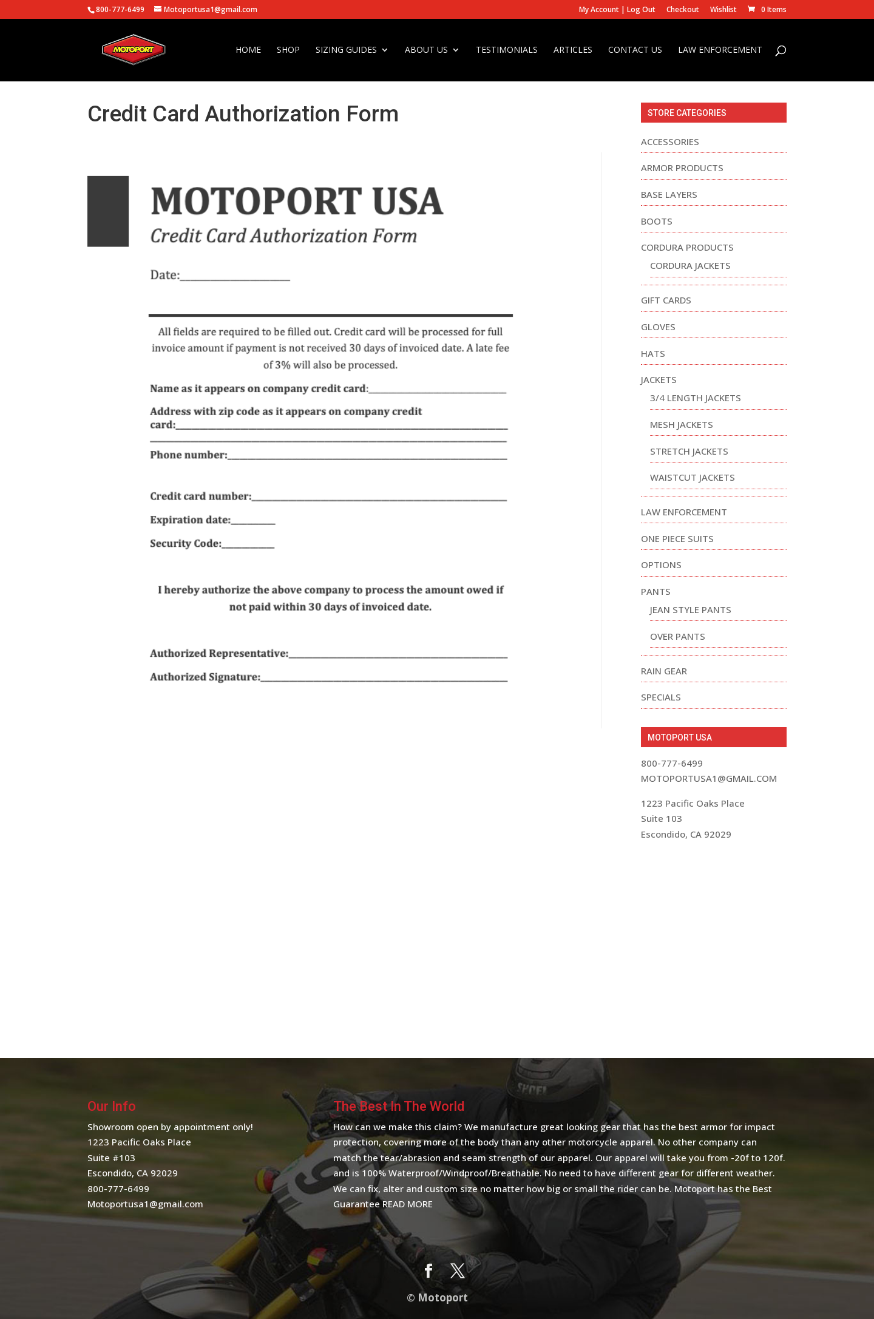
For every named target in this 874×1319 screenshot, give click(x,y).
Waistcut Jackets (692, 477)
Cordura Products (687, 247)
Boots (656, 221)
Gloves (658, 326)
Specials (661, 697)
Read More (407, 1204)
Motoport (443, 1297)
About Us (426, 50)
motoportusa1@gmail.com (709, 778)
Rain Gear (664, 671)
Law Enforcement (720, 50)
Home (248, 50)
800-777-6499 (118, 1188)
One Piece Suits (677, 538)
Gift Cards (666, 300)
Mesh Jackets (681, 424)
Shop (288, 50)
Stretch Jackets (689, 451)
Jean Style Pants (690, 609)
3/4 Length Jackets (695, 398)
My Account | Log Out (617, 10)
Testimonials (507, 50)
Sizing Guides (346, 50)
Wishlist (723, 10)
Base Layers (669, 194)
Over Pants (677, 636)
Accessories (670, 141)
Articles (573, 50)
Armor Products (682, 167)
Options (661, 564)
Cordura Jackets (690, 265)
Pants (656, 591)
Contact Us (635, 50)
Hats (653, 353)
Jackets (659, 379)
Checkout (682, 10)
